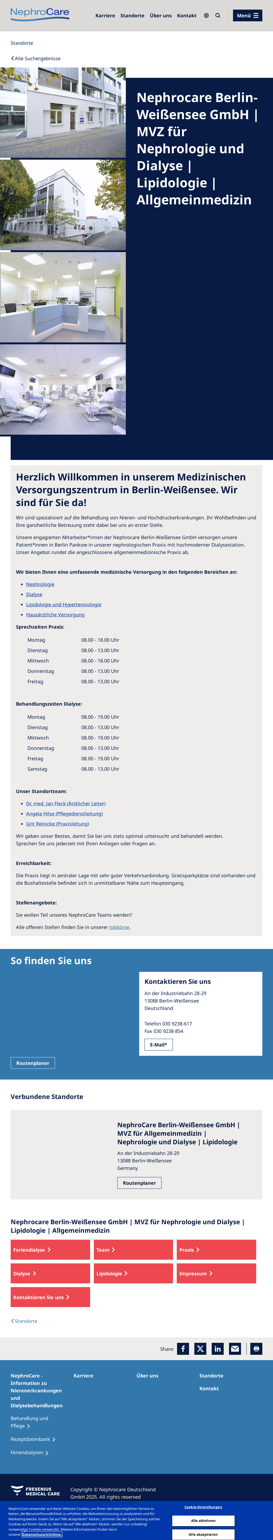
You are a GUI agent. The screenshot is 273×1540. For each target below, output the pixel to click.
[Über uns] (160, 15)
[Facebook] (183, 1349)
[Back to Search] (36, 58)
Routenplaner (32, 1063)
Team (103, 1250)
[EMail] (235, 1349)
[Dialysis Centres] (24, 1321)
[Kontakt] (186, 15)
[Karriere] (105, 15)
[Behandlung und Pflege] (42, 1422)
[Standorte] (22, 43)
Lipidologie (109, 1273)
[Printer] (256, 1349)
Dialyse (21, 1273)
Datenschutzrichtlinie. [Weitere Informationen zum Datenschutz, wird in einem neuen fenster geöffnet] (42, 1534)
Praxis (186, 1250)
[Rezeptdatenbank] (36, 1439)
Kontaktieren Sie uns (38, 1297)
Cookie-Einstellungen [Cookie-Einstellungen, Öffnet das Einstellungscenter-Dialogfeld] (203, 1507)
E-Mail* (158, 1044)
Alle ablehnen (203, 1520)
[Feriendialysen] (32, 1453)
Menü (244, 15)
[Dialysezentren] (132, 15)
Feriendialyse (29, 1250)
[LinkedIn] (218, 1349)
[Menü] (247, 15)
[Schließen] (264, 1520)
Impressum (193, 1273)
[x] (200, 1349)
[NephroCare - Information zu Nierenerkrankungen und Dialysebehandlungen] (42, 1390)
